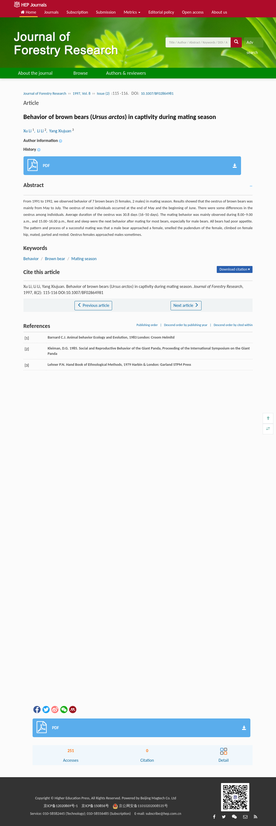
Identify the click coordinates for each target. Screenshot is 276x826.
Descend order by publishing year (185, 325)
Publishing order (147, 325)
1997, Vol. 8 (81, 93)
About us (219, 12)
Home (28, 12)
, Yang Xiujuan (59, 130)
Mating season (84, 258)
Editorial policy (161, 12)
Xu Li (28, 130)
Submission (106, 12)
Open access (193, 12)
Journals (51, 12)
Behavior (31, 258)
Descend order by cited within (233, 325)
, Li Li (39, 130)
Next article (186, 305)
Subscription (77, 12)
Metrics (132, 12)
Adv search (252, 43)
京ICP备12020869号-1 (61, 806)
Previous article (93, 305)
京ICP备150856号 (95, 806)
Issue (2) (103, 93)
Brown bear (55, 258)
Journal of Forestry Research (44, 93)
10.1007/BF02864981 (157, 93)
